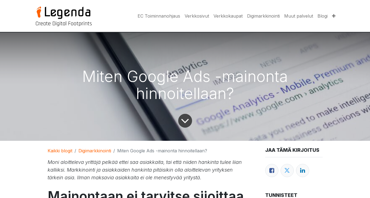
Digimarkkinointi (94, 150)
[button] (334, 15)
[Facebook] (271, 170)
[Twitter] (287, 170)
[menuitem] (158, 15)
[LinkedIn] (302, 170)
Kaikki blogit (60, 150)
